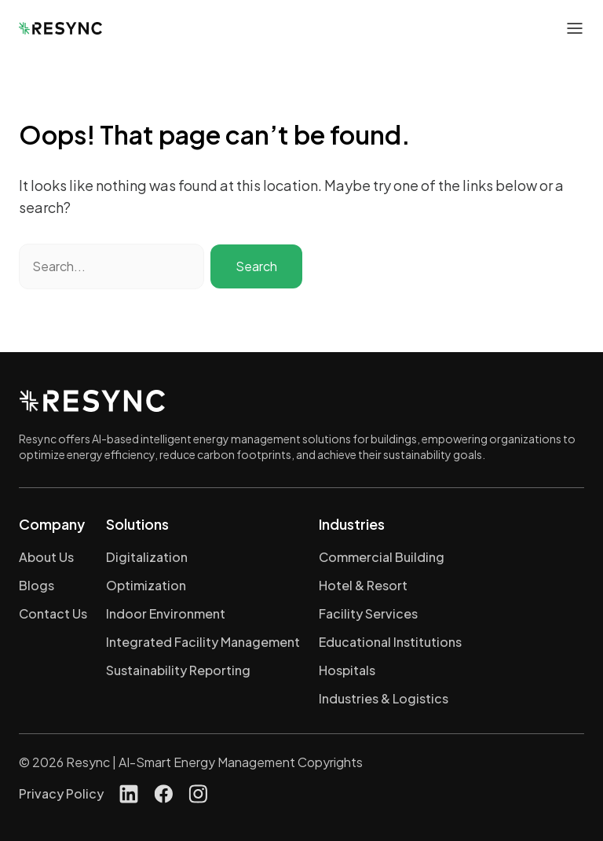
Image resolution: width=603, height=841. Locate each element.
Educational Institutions (390, 642)
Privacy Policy (61, 793)
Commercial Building (381, 557)
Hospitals (347, 670)
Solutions (137, 524)
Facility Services (368, 613)
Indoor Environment (165, 613)
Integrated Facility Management (203, 642)
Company (52, 524)
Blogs (36, 585)
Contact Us (53, 613)
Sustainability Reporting (178, 670)
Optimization (146, 585)
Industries (352, 524)
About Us (46, 557)
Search (256, 266)
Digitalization (147, 557)
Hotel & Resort (363, 585)
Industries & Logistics (383, 698)
